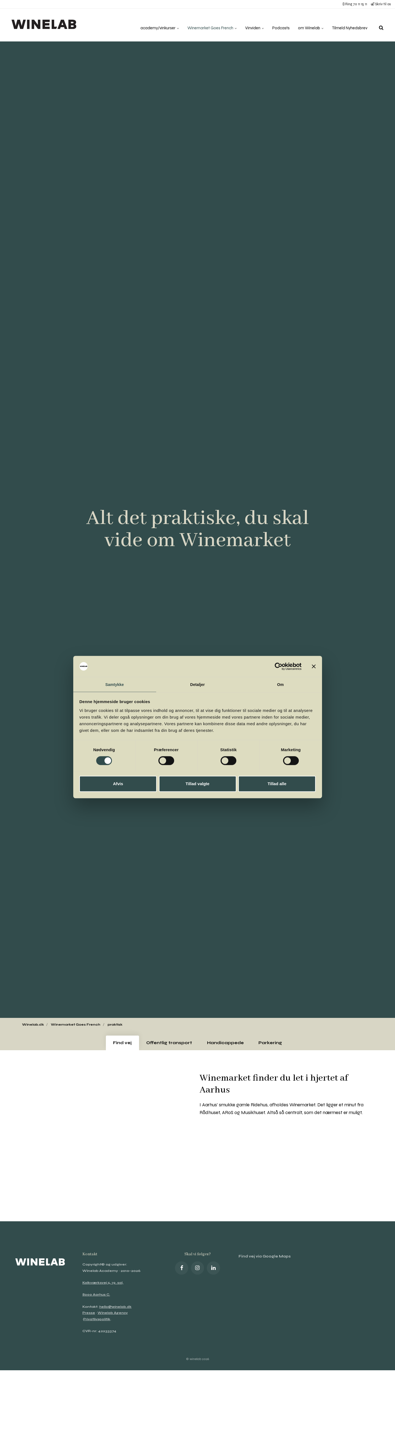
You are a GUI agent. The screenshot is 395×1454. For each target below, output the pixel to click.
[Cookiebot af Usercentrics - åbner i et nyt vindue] (277, 666)
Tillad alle (277, 784)
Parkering (276, 1044)
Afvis (118, 784)
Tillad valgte (197, 784)
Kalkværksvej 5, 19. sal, (103, 1286)
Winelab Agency (113, 1316)
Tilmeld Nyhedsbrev (348, 24)
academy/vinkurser (147, 24)
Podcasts (276, 24)
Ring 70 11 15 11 (355, 4)
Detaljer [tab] (197, 684)
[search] (381, 24)
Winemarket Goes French (203, 24)
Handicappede (227, 1044)
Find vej (116, 1044)
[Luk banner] (314, 666)
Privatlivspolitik (97, 1322)
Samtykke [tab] (114, 684)
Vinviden (248, 24)
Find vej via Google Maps (266, 1259)
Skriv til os (381, 4)
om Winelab (307, 24)
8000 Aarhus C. (96, 1298)
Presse (88, 1316)
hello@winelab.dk (116, 1310)
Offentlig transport (167, 1044)
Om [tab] (280, 684)
